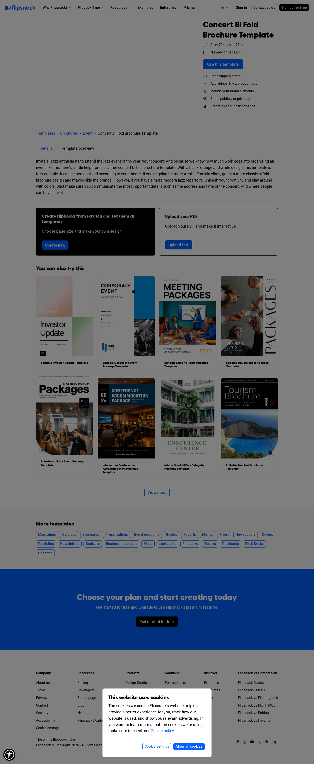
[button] (9, 755)
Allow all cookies (189, 746)
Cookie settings (157, 746)
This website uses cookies (138, 697)
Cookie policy (162, 730)
